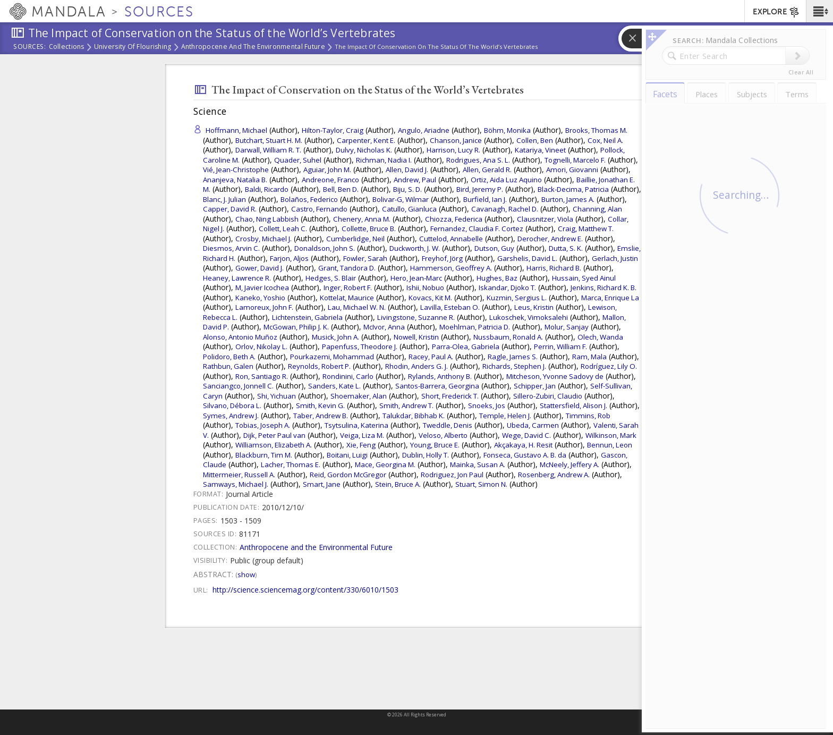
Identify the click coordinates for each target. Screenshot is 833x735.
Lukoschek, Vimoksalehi (528, 317)
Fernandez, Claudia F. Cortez (476, 228)
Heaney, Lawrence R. (237, 278)
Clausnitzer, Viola (545, 219)
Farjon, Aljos (289, 258)
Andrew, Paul (415, 179)
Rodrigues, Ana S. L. (478, 160)
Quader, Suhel (297, 160)
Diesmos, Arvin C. (231, 248)
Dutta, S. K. (566, 248)
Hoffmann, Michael (236, 130)
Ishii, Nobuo (425, 287)
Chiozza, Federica (453, 219)
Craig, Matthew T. (586, 228)
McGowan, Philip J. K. (296, 327)
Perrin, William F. (560, 346)
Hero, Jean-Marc (416, 278)
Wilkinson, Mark (610, 435)
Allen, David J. (407, 169)
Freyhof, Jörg (442, 258)
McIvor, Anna (384, 327)
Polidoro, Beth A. (229, 356)
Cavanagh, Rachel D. (504, 209)
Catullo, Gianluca (409, 209)
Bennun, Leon (609, 445)
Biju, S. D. (407, 189)
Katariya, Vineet (540, 150)
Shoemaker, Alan (358, 396)
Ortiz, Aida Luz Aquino (506, 179)
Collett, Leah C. (283, 228)
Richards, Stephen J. (514, 366)
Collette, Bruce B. (369, 228)
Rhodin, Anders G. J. (416, 366)
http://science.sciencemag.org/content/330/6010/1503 (305, 590)
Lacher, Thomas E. (290, 464)
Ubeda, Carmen (533, 425)
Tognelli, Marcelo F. (575, 160)
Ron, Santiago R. (261, 376)
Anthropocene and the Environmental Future (253, 47)
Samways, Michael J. (235, 484)
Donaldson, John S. (324, 248)
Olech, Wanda (600, 337)
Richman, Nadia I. (384, 160)
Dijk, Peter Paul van (274, 435)
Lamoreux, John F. (264, 307)
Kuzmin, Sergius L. (517, 297)
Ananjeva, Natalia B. (235, 179)
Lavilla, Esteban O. (450, 307)
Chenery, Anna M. (361, 219)
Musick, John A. (335, 337)
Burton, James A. (567, 199)
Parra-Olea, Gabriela (465, 346)
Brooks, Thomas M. (596, 130)
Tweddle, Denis (447, 425)
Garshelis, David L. (527, 258)
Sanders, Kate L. (334, 386)
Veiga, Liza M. (362, 435)
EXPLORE (776, 12)
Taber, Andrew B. (320, 415)
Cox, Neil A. (605, 140)
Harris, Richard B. (553, 268)
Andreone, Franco (330, 179)
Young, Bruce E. (435, 445)
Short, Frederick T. (450, 396)
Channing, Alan (597, 209)
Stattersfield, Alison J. (573, 405)
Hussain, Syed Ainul (584, 278)
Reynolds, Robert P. (319, 366)
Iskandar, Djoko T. (507, 287)
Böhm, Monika (507, 130)
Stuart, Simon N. (481, 484)
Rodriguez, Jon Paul (452, 474)
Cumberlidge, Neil (355, 238)
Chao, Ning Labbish (267, 219)
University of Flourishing (133, 47)
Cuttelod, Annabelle (451, 238)
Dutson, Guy (494, 248)
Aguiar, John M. (327, 169)
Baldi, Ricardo (266, 189)
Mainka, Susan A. (477, 464)
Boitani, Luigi (347, 455)
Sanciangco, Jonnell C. (238, 386)
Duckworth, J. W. (414, 248)
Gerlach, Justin (615, 258)
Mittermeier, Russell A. (239, 474)
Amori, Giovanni (572, 169)
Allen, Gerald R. (487, 169)
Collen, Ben (534, 140)
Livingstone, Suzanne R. (416, 317)
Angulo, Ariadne (423, 130)
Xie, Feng (361, 445)
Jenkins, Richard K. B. (603, 287)
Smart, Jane (322, 484)
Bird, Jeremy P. (479, 189)
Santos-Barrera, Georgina (437, 386)
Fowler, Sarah (365, 258)
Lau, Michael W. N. (357, 307)
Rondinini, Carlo (347, 376)
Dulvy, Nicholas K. (364, 150)
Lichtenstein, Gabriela (307, 317)
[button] (819, 11)
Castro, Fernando (319, 209)
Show (246, 574)
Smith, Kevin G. (320, 405)
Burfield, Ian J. (485, 199)
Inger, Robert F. (348, 287)
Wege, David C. (526, 435)
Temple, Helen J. (505, 415)
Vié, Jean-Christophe (236, 169)
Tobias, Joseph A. (262, 425)
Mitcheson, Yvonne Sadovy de (555, 376)
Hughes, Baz (497, 278)
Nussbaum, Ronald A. (508, 337)
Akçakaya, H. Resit (523, 445)
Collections (66, 47)
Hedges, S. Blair (330, 278)
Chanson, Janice (456, 140)
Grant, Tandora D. (347, 268)
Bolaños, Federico (309, 199)
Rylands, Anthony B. (440, 376)
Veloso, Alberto (443, 435)
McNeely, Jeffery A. (569, 464)
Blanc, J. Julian (224, 199)
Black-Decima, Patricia (573, 189)
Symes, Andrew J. (231, 415)
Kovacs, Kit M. (430, 297)
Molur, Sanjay (567, 327)
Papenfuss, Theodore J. (359, 346)
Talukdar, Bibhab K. (413, 415)
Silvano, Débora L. (232, 405)
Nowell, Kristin (416, 337)
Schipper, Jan (535, 386)
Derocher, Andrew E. (550, 238)
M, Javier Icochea (262, 287)
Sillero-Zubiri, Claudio (547, 396)
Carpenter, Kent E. (366, 140)
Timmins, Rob (588, 415)
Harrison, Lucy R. (453, 150)
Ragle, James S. (513, 356)
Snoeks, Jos (486, 405)
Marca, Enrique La (610, 297)
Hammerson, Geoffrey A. (451, 268)
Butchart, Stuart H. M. (268, 140)
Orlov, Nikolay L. (261, 346)
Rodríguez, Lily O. (609, 366)
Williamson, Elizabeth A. (273, 445)
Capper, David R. (230, 209)
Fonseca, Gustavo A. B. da (524, 455)
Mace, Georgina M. (385, 464)
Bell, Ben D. (341, 189)
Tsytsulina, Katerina (356, 425)
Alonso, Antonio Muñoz (240, 337)
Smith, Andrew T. (406, 405)
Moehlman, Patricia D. (474, 327)
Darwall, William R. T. (268, 150)
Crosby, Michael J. (263, 238)
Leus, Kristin (534, 307)
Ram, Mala (589, 356)
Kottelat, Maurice (347, 297)
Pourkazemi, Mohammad (332, 356)
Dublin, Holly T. (425, 455)
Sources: (29, 47)
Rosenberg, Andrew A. (554, 474)
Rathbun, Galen (228, 366)
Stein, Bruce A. (398, 484)
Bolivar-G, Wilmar (400, 199)
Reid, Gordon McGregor (348, 474)
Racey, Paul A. (431, 356)
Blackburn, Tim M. (263, 455)
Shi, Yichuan (276, 396)
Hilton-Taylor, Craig (332, 130)
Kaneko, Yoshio (260, 297)
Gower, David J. (259, 268)
